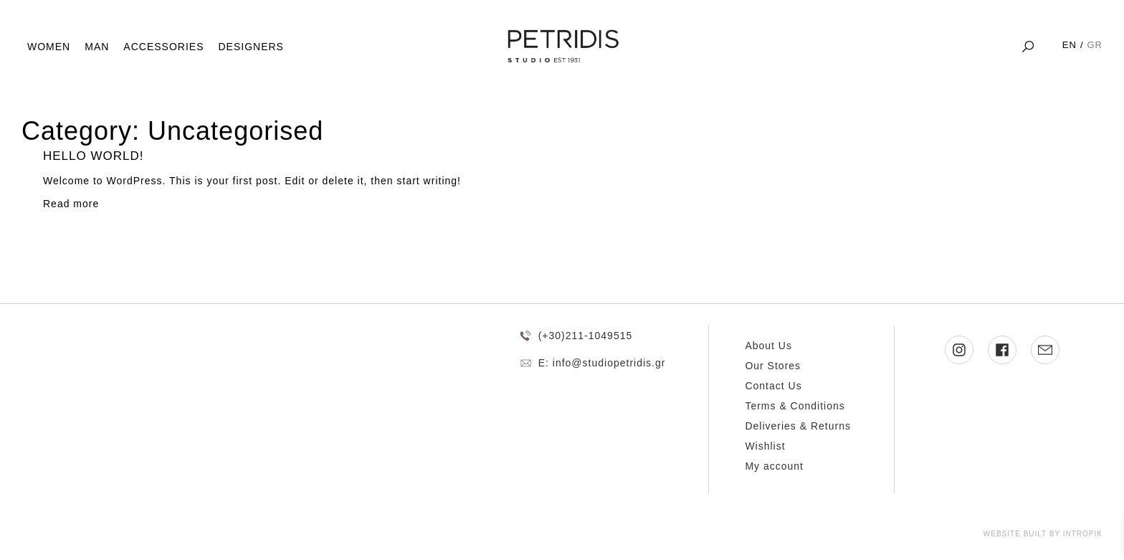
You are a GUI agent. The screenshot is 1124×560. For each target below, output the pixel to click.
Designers (250, 46)
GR (1095, 44)
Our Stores (773, 365)
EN (1069, 44)
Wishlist (765, 446)
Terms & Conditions (794, 406)
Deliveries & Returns (798, 426)
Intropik (1082, 534)
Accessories (163, 46)
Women (48, 46)
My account (774, 466)
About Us (768, 345)
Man (97, 46)
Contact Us (773, 385)
